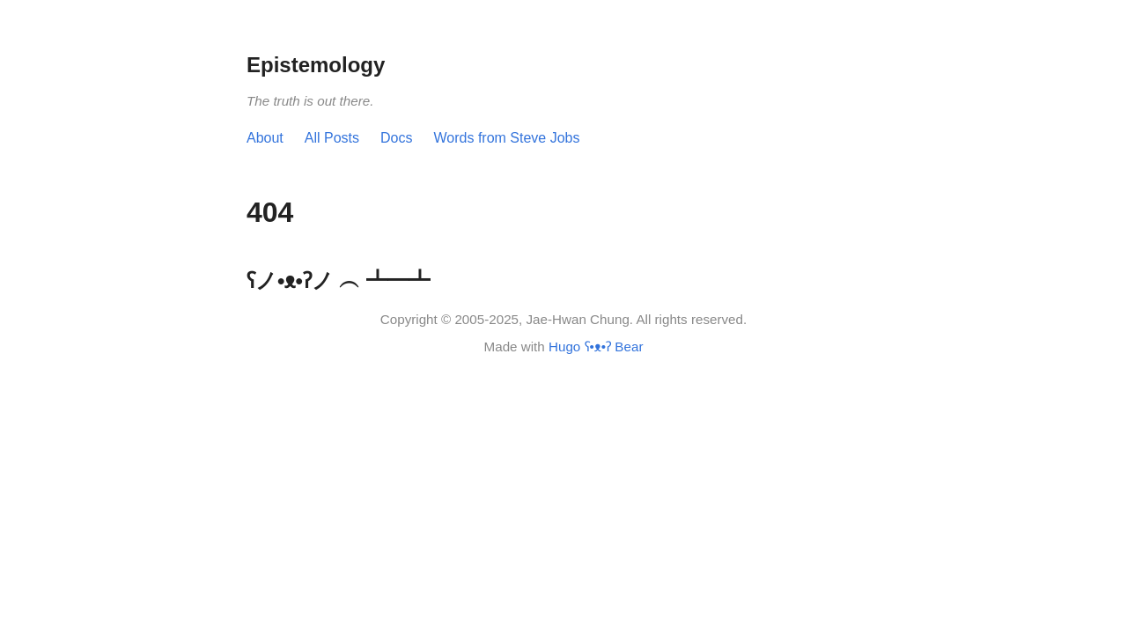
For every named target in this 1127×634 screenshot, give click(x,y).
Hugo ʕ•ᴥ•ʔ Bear (596, 346)
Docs (396, 137)
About (265, 137)
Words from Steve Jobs (507, 137)
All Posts (332, 137)
